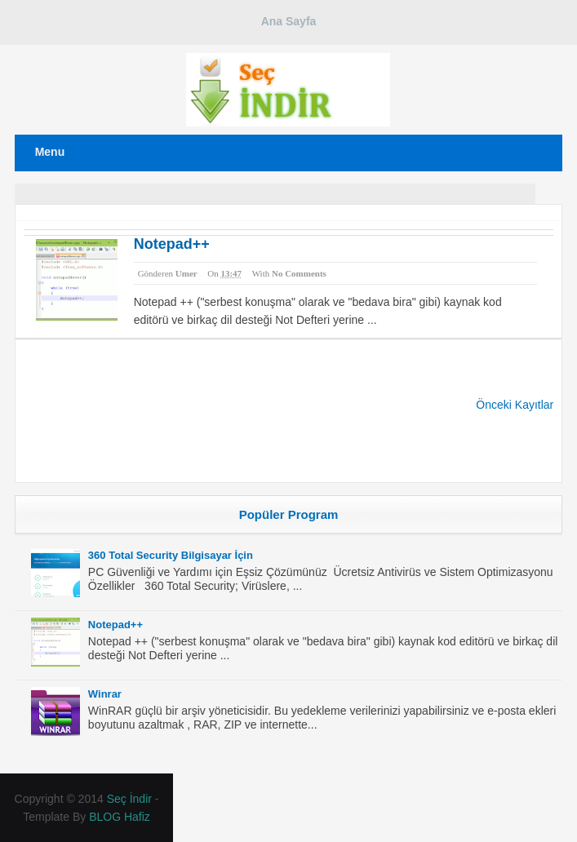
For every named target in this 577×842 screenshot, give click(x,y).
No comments (299, 273)
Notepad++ (172, 244)
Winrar (105, 694)
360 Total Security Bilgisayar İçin (170, 555)
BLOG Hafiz (119, 816)
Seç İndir (129, 798)
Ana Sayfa (289, 21)
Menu (50, 151)
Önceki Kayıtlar (514, 404)
